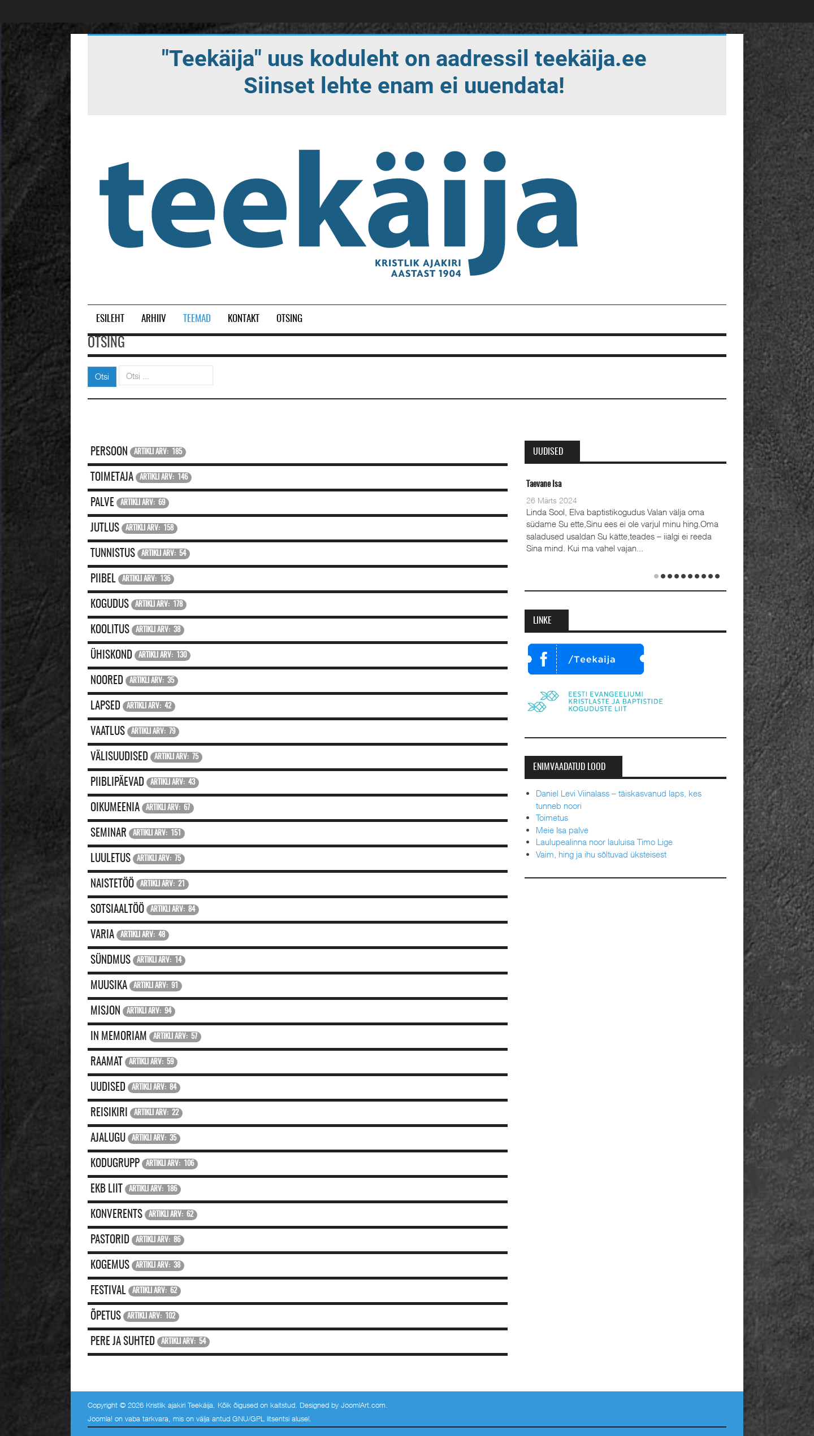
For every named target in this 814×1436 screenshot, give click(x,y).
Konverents (116, 1214)
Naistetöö (112, 884)
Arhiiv (153, 319)
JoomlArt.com (363, 1404)
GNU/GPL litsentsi (260, 1418)
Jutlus (104, 528)
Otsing (289, 319)
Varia (102, 935)
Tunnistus (112, 554)
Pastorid (109, 1240)
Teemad (197, 319)
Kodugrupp (115, 1164)
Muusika (108, 986)
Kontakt (243, 319)
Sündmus (110, 960)
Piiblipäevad (117, 782)
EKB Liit (106, 1189)
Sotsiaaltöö (117, 909)
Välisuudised (119, 757)
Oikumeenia (115, 808)
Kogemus (109, 1265)
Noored (106, 681)
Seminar (108, 833)
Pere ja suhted (122, 1342)
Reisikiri (109, 1113)
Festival (108, 1291)
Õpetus (105, 1316)
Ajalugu (107, 1138)
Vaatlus (107, 731)
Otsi (102, 376)
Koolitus (109, 630)
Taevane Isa (543, 484)
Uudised (107, 1087)
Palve (102, 503)
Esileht (110, 319)
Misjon (105, 1011)
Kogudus (109, 604)
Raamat (106, 1062)
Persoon (109, 452)
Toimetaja (111, 477)
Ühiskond (111, 655)
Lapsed (105, 706)
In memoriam (118, 1037)
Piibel (103, 579)
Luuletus (110, 859)
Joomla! (100, 1418)
